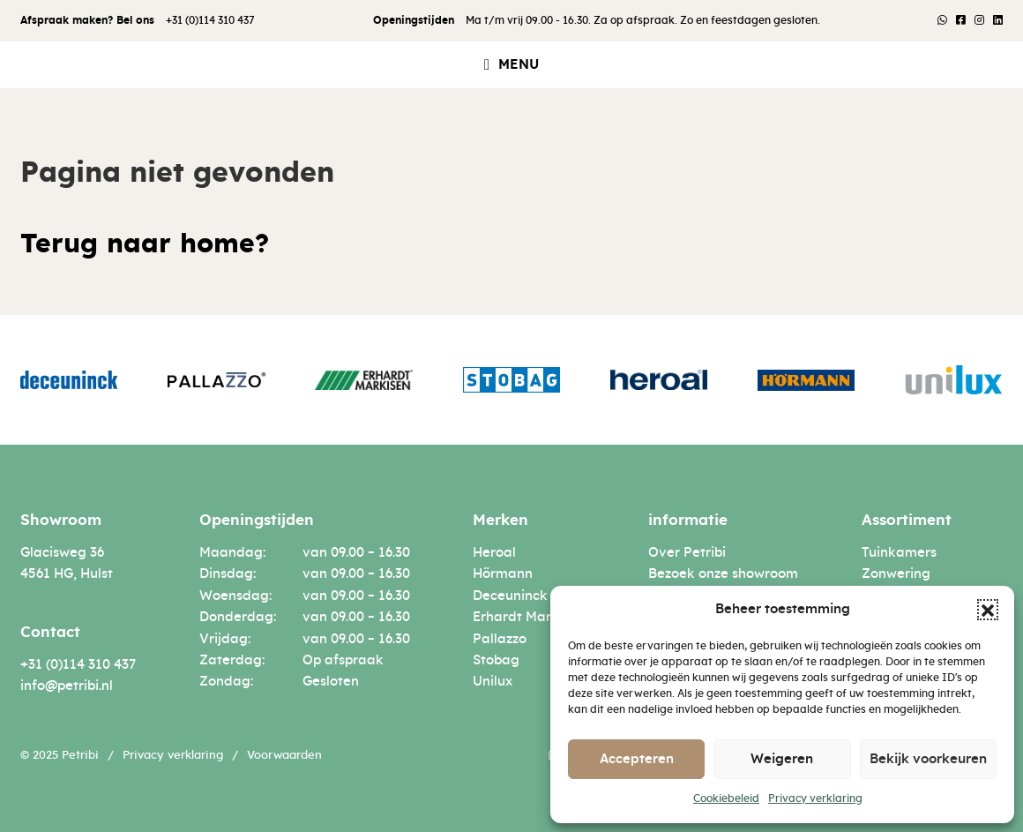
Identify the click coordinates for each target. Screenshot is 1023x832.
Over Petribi (687, 552)
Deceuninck (510, 596)
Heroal (494, 552)
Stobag (496, 660)
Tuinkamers (899, 552)
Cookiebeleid (726, 798)
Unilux (492, 681)
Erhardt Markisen (529, 617)
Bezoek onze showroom (723, 574)
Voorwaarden (284, 755)
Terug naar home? (144, 244)
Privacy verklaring (815, 798)
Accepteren (637, 759)
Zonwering (896, 574)
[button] (988, 609)
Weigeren (781, 759)
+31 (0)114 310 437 (210, 20)
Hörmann (503, 574)
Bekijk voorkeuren (928, 759)
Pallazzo (499, 639)
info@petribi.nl (66, 686)
